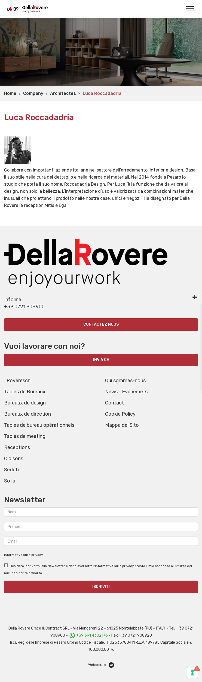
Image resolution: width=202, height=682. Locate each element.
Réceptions (17, 447)
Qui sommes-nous (125, 381)
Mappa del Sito (122, 425)
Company (33, 93)
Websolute (101, 665)
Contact (114, 403)
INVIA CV (101, 359)
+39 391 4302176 (92, 635)
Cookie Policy (120, 414)
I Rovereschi (18, 381)
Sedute (12, 470)
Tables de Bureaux (24, 392)
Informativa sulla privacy (23, 555)
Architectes (63, 93)
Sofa (9, 481)
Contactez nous (101, 324)
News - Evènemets (126, 392)
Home (10, 93)
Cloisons (13, 459)
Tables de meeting (24, 436)
